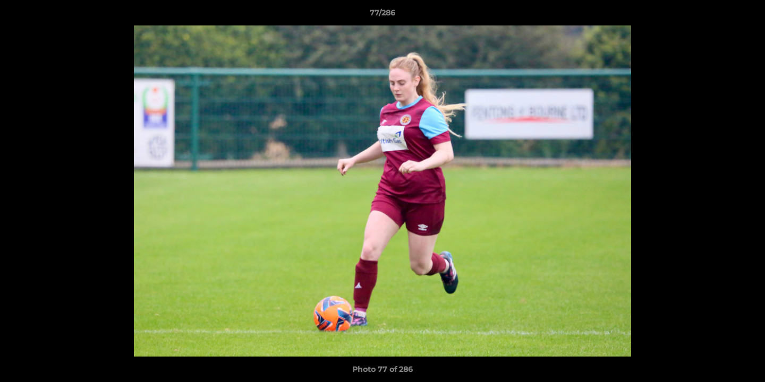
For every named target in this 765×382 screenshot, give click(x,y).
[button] (746, 15)
